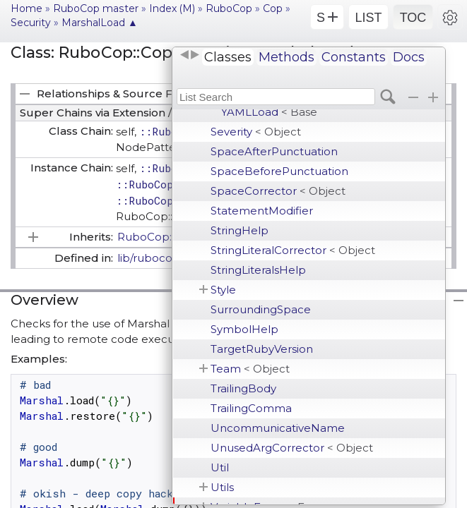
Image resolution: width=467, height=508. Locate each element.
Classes (228, 57)
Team (250, 368)
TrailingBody (243, 388)
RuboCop (229, 8)
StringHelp (239, 230)
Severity (256, 131)
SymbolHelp (244, 329)
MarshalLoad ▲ (99, 22)
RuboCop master (95, 8)
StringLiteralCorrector (293, 250)
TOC (413, 18)
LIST (368, 18)
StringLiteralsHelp (258, 270)
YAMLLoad (269, 112)
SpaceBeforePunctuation (279, 171)
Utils (222, 487)
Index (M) (172, 8)
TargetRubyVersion (262, 349)
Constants (353, 57)
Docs (409, 57)
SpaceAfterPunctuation (274, 151)
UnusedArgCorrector (292, 447)
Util (220, 467)
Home (26, 8)
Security (31, 22)
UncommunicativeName (278, 428)
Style (223, 289)
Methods (286, 57)
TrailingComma (251, 408)
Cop (273, 8)
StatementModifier (262, 210)
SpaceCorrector (278, 191)
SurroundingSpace (261, 309)
